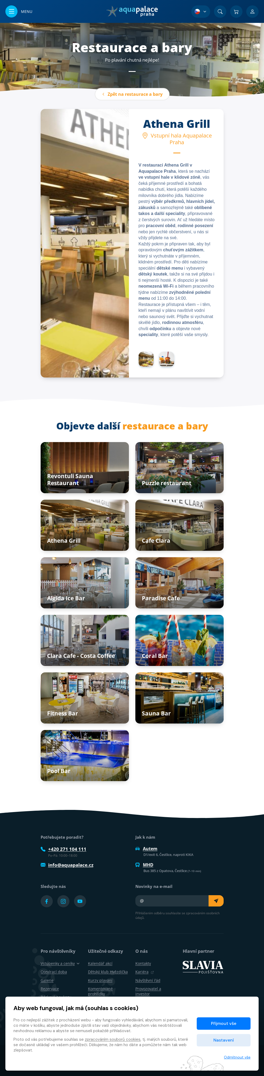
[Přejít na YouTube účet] (80, 901)
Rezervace (50, 988)
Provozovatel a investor (148, 991)
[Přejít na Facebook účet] (47, 901)
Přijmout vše (223, 1023)
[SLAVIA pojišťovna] (203, 967)
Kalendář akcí (100, 963)
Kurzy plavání (100, 980)
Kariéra (144, 971)
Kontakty (143, 963)
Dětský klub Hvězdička (108, 971)
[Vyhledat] (220, 11)
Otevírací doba (54, 971)
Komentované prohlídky (100, 991)
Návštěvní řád (147, 980)
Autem (146, 849)
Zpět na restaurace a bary (132, 94)
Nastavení (223, 1040)
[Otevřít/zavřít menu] (18, 11)
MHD (144, 865)
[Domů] (132, 11)
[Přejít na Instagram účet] (63, 901)
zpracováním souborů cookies (112, 1039)
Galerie (47, 980)
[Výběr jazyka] (200, 11)
